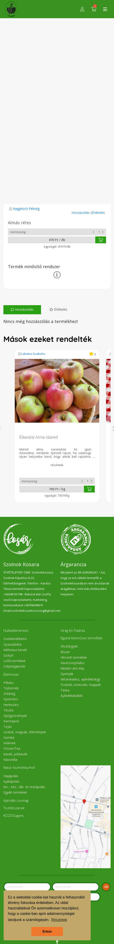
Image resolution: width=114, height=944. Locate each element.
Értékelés (98, 213)
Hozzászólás (81, 213)
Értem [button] (47, 931)
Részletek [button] (59, 920)
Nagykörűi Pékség (26, 208)
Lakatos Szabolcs (33, 354)
